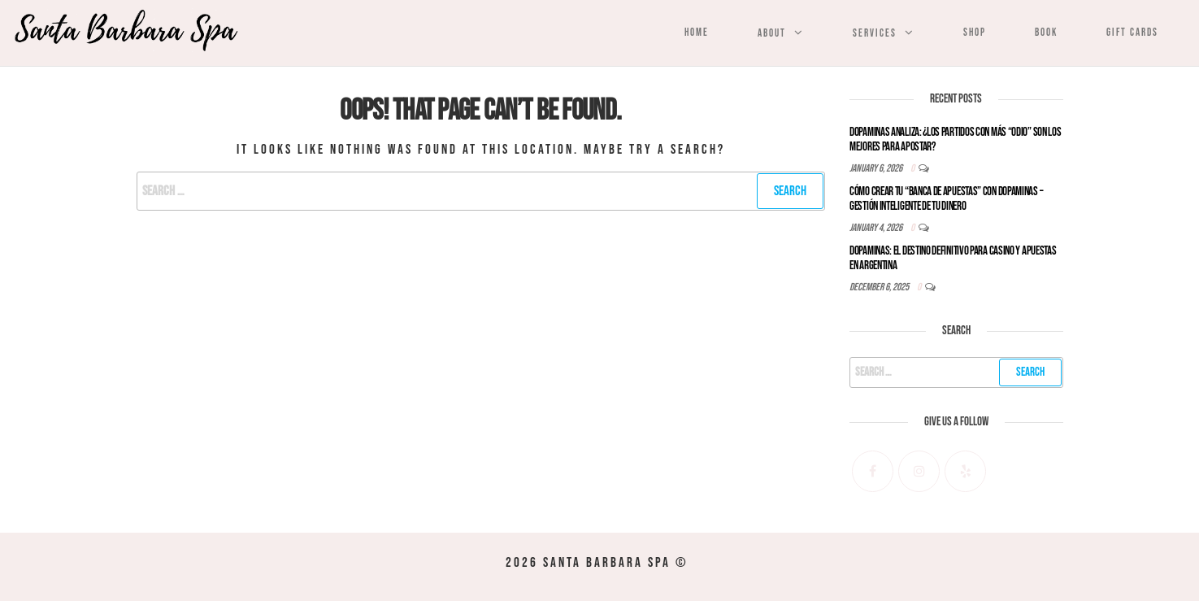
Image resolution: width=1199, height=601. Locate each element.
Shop (974, 32)
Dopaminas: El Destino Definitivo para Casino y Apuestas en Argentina (953, 258)
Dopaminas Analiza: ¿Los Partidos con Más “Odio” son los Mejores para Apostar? (955, 139)
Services (875, 33)
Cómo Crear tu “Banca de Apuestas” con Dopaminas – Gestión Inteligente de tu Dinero (946, 199)
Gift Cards (1132, 32)
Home (696, 32)
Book (1046, 32)
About (772, 33)
